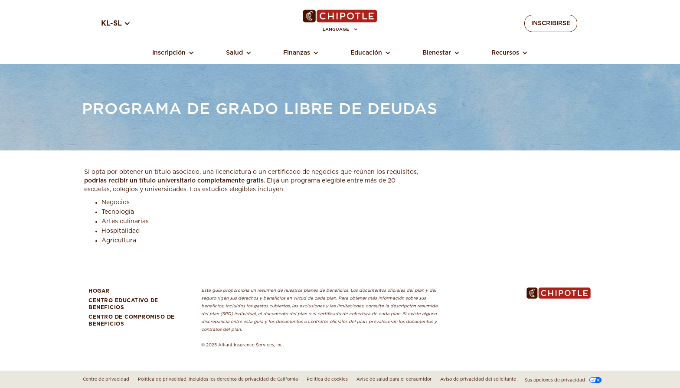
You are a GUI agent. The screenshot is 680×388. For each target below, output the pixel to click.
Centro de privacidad (106, 379)
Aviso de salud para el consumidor (394, 379)
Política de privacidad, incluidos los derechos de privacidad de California (218, 379)
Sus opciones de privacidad (555, 380)
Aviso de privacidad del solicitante (478, 379)
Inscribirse (550, 23)
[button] (340, 29)
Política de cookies (327, 379)
